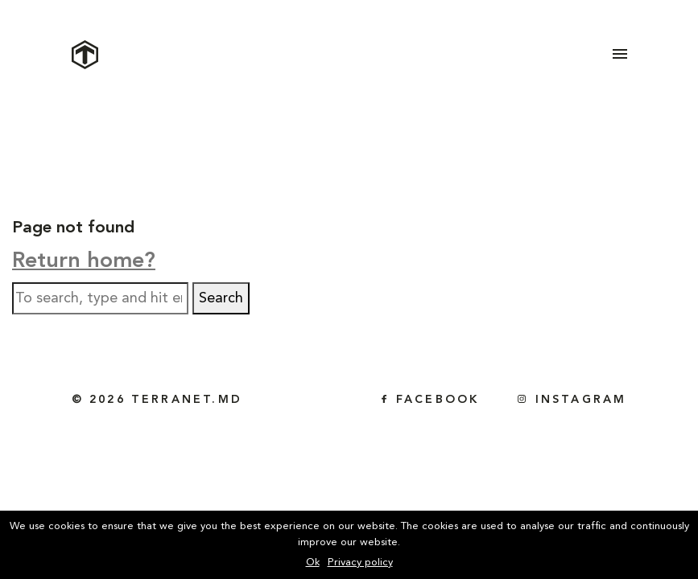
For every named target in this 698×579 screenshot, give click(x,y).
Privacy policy (360, 562)
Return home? (83, 262)
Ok (313, 562)
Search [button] (221, 298)
